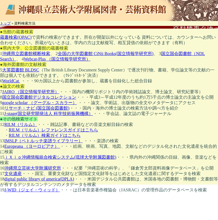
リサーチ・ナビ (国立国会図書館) (36, 108)
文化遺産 (13, 173)
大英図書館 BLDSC (20, 70)
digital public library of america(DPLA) (39, 179)
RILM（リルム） (20, 124)
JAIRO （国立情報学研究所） (30, 91)
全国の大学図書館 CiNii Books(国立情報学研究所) (105, 53)
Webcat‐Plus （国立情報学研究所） (57, 59)
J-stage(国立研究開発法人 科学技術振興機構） (48, 113)
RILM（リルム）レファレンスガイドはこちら (53, 130)
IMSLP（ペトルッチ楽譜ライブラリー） (43, 140)
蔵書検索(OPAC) (16, 37)
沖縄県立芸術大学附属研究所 (32, 168)
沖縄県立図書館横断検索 (26, 53)
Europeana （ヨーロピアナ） (32, 146)
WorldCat (11, 81)
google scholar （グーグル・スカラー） (39, 102)
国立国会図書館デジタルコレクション (39, 97)
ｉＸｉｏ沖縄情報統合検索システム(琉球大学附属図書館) (60, 157)
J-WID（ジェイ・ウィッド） (32, 190)
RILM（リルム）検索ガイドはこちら (45, 135)
